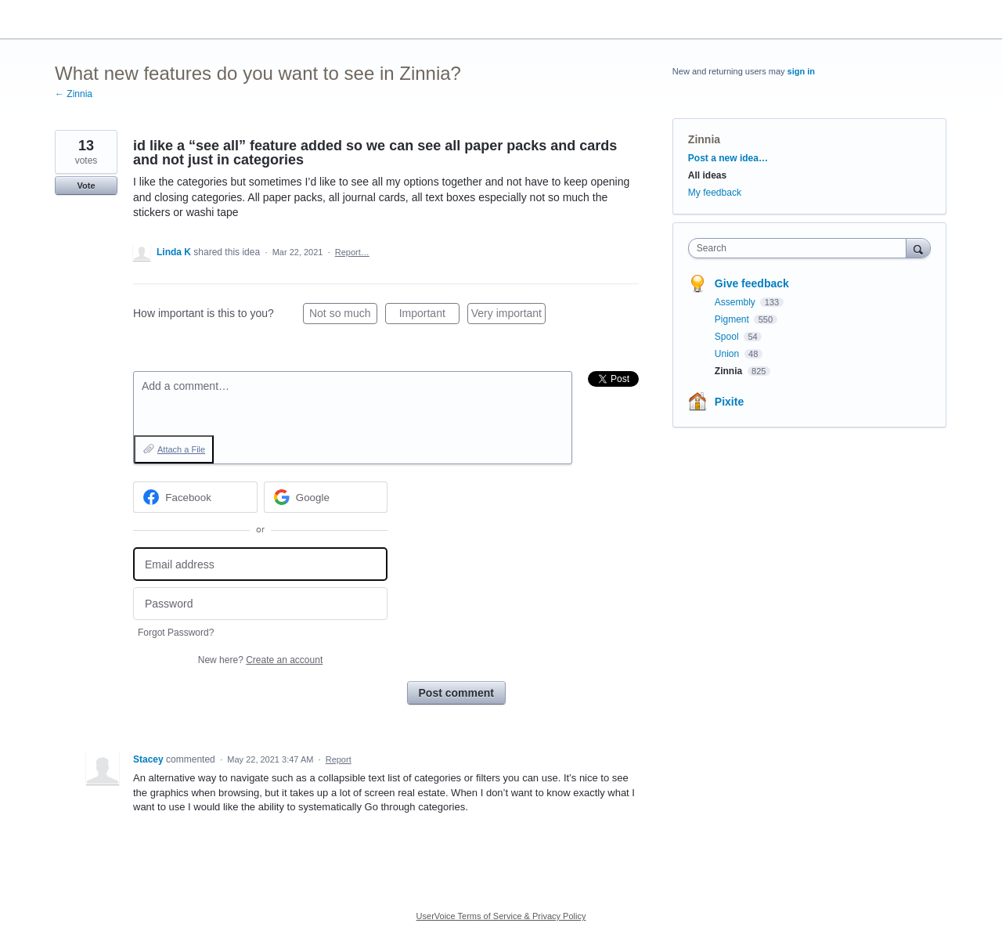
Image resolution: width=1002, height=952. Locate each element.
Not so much (343, 315)
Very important (508, 315)
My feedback (714, 192)
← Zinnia (73, 93)
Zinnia (704, 139)
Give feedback (752, 283)
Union (728, 353)
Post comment (456, 693)
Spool (728, 336)
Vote (86, 185)
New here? (260, 659)
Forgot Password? (176, 632)
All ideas (707, 175)
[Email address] (260, 564)
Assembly (736, 302)
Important (429, 315)
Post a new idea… (728, 158)
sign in (801, 71)
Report (338, 759)
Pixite (729, 401)
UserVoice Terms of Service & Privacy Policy (501, 916)
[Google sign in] (326, 497)
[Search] (918, 248)
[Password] (260, 604)
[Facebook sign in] (195, 497)
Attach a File (181, 449)
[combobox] (801, 248)
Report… (352, 252)
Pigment (733, 319)
